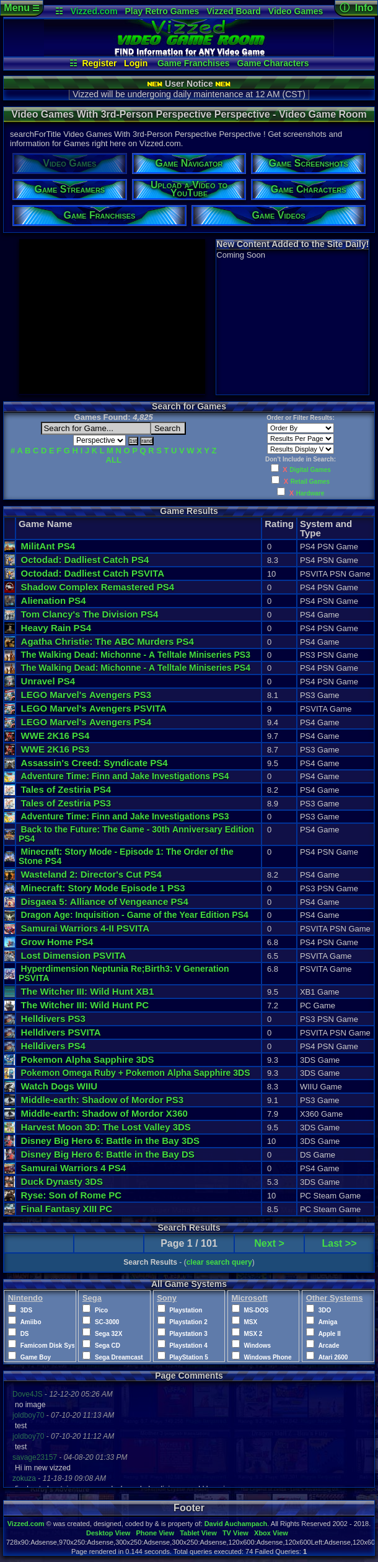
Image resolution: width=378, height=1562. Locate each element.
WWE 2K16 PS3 (55, 749)
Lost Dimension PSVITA (73, 955)
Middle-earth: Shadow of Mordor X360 (104, 1113)
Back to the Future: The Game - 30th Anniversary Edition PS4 (136, 834)
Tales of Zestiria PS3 (66, 803)
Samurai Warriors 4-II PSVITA (85, 928)
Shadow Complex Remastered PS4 (98, 587)
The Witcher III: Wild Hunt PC (85, 1005)
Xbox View (271, 1533)
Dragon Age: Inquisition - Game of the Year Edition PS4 (134, 915)
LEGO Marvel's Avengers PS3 (86, 694)
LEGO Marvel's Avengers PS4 (86, 722)
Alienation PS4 (53, 600)
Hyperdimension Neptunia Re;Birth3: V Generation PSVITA (124, 973)
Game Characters (273, 63)
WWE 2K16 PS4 (55, 735)
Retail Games (310, 481)
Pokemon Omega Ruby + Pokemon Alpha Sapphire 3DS (135, 1073)
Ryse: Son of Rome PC (71, 1195)
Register (99, 63)
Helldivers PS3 (53, 1018)
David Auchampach (236, 1523)
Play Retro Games (162, 11)
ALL (113, 460)
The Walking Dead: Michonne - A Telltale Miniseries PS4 (135, 668)
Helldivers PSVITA (61, 1032)
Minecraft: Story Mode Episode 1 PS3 (103, 888)
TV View (235, 1533)
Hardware (310, 493)
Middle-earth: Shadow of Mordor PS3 (102, 1099)
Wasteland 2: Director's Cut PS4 (91, 874)
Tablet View (198, 1533)
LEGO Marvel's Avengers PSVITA (94, 708)
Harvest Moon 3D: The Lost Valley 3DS (106, 1127)
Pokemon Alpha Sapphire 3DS (87, 1059)
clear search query (219, 1262)
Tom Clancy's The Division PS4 (90, 614)
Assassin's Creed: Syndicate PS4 (94, 762)
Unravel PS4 (48, 681)
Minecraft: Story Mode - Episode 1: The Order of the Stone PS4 (127, 856)
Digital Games (310, 469)
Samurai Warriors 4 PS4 (73, 1168)
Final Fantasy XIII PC (67, 1208)
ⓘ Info (356, 7)
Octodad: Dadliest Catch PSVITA (92, 573)
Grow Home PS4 (57, 941)
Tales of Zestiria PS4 (66, 789)
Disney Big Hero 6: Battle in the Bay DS (108, 1154)
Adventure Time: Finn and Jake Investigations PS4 (125, 776)
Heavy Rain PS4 (56, 627)
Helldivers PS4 (53, 1046)
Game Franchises (193, 63)
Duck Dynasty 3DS (62, 1181)
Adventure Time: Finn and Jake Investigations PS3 (125, 816)
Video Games (295, 11)
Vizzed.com (94, 11)
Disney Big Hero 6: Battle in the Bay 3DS (110, 1140)
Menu (21, 7)
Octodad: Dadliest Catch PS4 (85, 559)
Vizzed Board (233, 11)
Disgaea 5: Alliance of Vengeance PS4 (104, 901)
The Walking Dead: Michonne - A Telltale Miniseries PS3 (135, 655)
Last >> (339, 1243)
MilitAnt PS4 (48, 546)
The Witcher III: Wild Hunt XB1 (87, 991)
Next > (269, 1243)
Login (135, 63)
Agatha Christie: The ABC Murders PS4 (107, 641)
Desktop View (108, 1533)
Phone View (155, 1533)
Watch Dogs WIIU (59, 1086)
